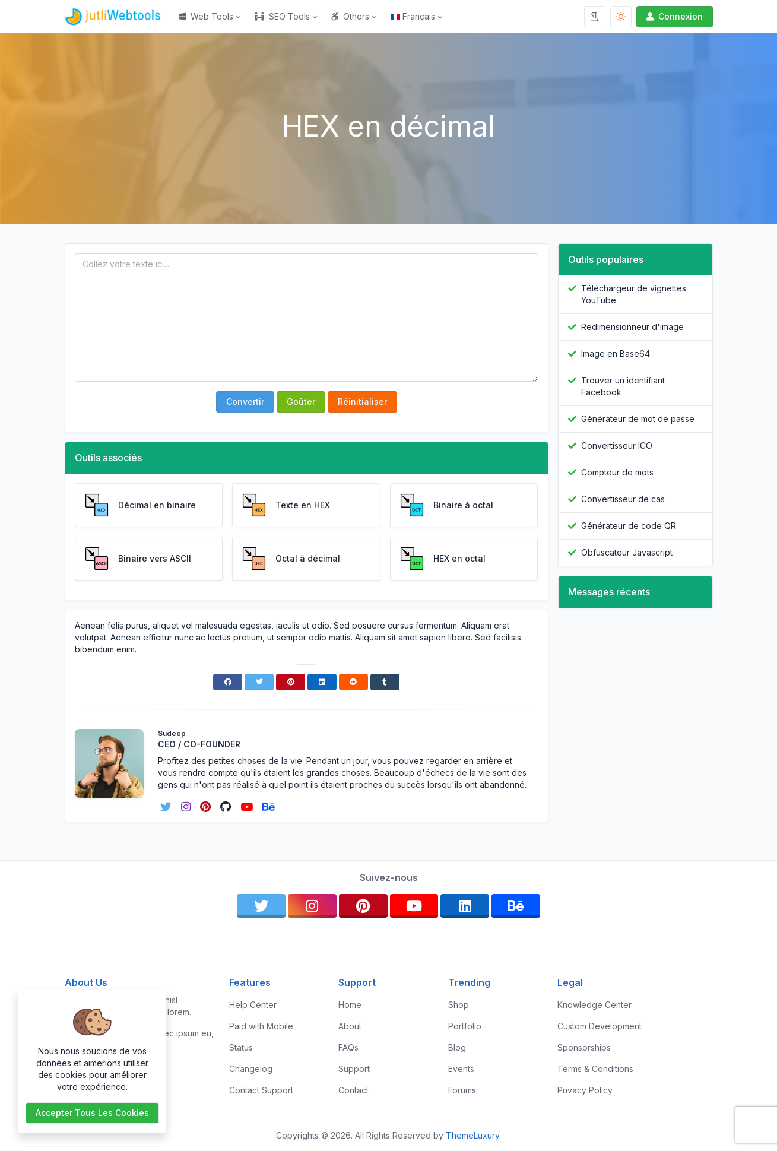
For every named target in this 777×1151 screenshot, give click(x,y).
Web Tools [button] (206, 16)
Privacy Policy (585, 1090)
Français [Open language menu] (413, 16)
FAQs (348, 1047)
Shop (458, 1005)
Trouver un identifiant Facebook (623, 386)
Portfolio (464, 1026)
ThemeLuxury (472, 1135)
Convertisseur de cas (623, 499)
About (349, 1026)
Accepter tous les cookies (92, 1113)
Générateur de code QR (628, 526)
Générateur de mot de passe (637, 419)
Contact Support (261, 1090)
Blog (457, 1047)
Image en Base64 (615, 353)
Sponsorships (584, 1047)
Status (241, 1047)
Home (349, 1005)
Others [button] (350, 16)
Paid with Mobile (261, 1026)
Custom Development (599, 1026)
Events (461, 1069)
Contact (353, 1090)
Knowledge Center (594, 1005)
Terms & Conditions (595, 1069)
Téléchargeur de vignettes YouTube (633, 294)
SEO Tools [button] (282, 16)
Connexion (673, 16)
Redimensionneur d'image (632, 327)
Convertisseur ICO (616, 445)
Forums (462, 1090)
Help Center (253, 1005)
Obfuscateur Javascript (627, 552)
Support (354, 1069)
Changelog (250, 1069)
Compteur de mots (617, 472)
